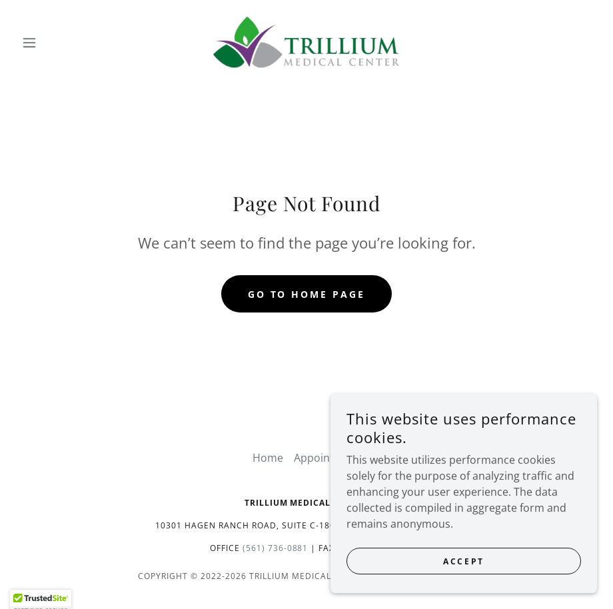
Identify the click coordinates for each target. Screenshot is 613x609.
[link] (306, 42)
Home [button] (268, 457)
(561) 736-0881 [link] (275, 548)
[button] (59, 42)
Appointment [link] (327, 457)
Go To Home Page (307, 294)
